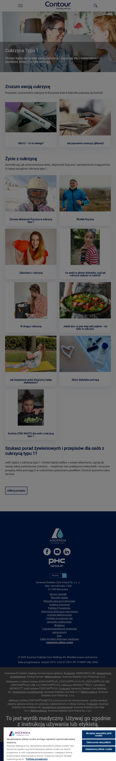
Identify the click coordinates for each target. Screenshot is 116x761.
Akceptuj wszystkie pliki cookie (98, 734)
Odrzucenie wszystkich (99, 742)
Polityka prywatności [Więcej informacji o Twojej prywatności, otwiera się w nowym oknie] (37, 759)
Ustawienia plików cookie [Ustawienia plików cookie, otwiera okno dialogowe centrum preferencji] (98, 749)
